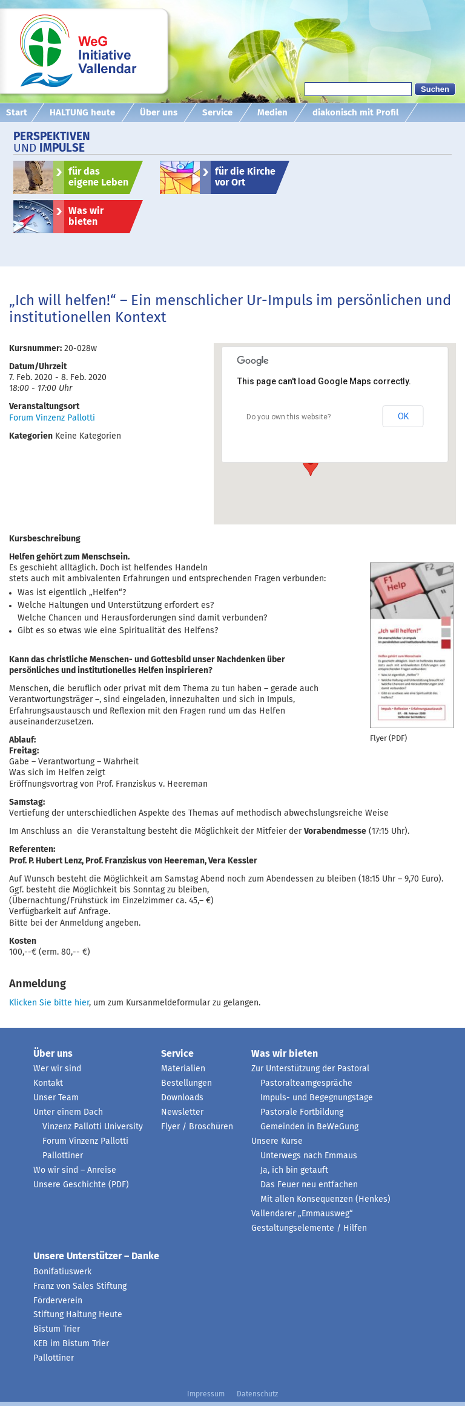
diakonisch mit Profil (355, 112)
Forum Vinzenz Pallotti (52, 418)
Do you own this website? (288, 417)
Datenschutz (257, 1394)
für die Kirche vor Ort (245, 177)
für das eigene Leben (98, 177)
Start (16, 112)
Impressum (206, 1394)
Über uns (158, 112)
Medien (272, 112)
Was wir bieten (86, 216)
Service (217, 112)
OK (403, 416)
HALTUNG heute (82, 112)
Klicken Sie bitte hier (49, 1003)
